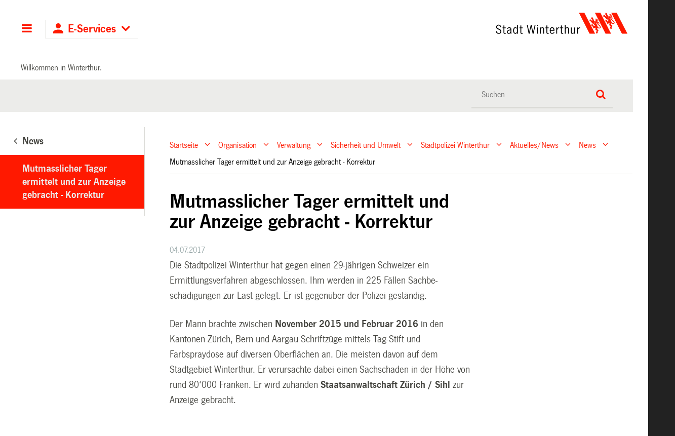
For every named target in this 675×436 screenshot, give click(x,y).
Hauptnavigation (26, 29)
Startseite (184, 144)
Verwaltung (293, 144)
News (587, 144)
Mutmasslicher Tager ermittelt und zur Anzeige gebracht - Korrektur (74, 182)
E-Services (92, 29)
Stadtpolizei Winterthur (455, 144)
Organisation (237, 144)
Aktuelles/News (534, 144)
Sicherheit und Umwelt (366, 144)
